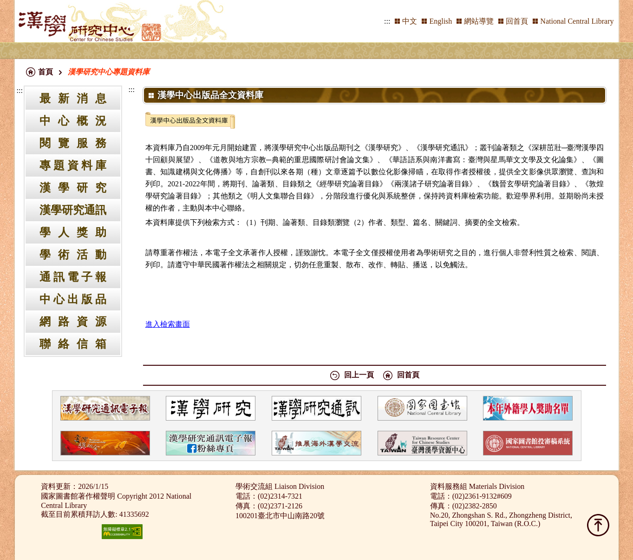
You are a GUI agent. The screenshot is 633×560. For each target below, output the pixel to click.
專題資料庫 (72, 165)
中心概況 (72, 121)
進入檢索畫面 (167, 324)
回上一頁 (359, 375)
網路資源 (72, 322)
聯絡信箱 (72, 344)
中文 (409, 21)
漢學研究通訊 (72, 210)
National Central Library (576, 21)
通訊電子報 (72, 277)
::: (387, 21)
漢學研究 (72, 188)
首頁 (45, 72)
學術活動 (72, 255)
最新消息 (72, 98)
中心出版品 (72, 299)
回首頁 (517, 21)
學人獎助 (72, 232)
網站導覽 (479, 21)
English (440, 21)
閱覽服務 (72, 143)
